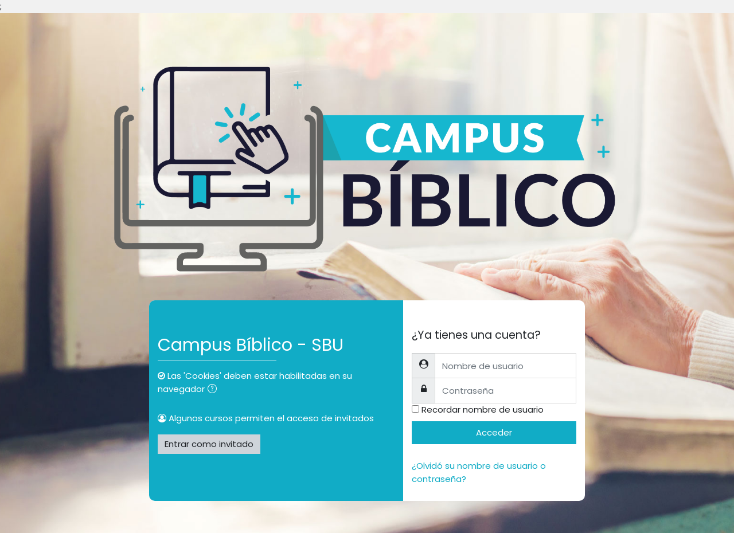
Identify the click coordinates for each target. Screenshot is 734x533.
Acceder (494, 432)
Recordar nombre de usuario (482, 409)
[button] (214, 390)
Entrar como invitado (209, 444)
